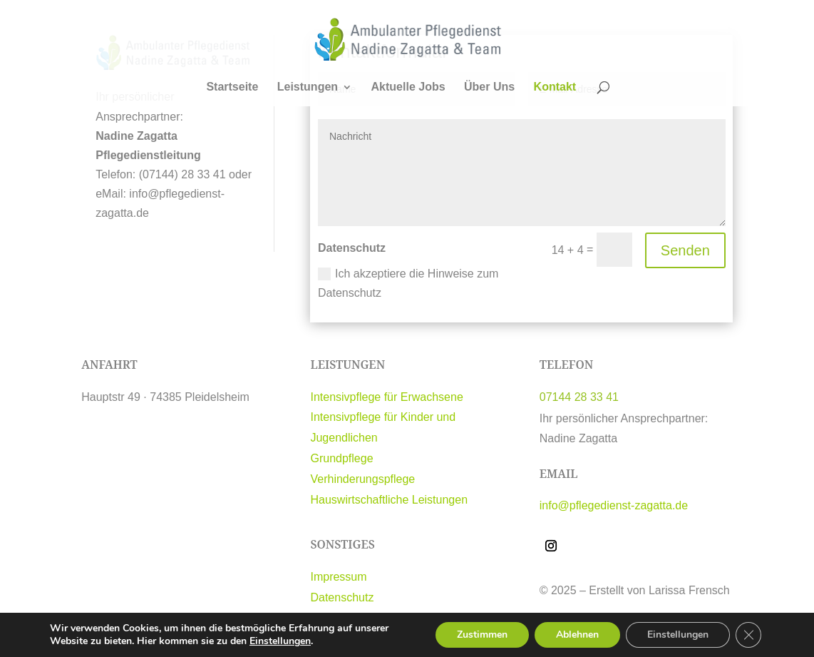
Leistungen (307, 87)
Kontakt (555, 87)
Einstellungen (280, 641)
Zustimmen (482, 634)
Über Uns (489, 87)
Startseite (232, 87)
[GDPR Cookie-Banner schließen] (748, 635)
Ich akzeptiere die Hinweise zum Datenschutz (408, 283)
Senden (685, 250)
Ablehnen (577, 634)
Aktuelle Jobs (408, 87)
